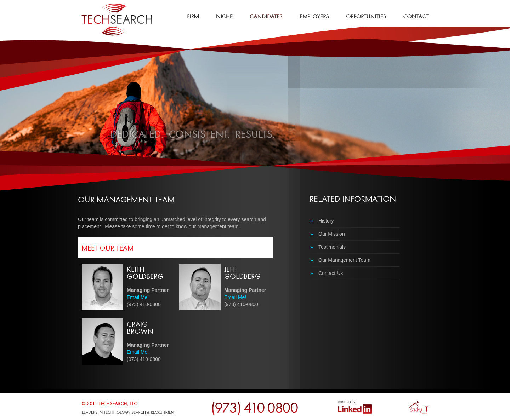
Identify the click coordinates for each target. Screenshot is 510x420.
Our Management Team (340, 260)
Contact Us (326, 273)
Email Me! (138, 297)
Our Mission (327, 234)
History (322, 221)
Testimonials (328, 247)
